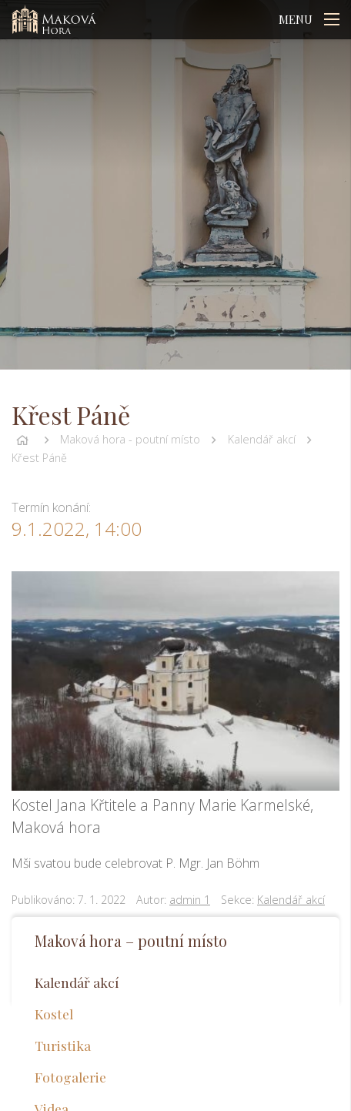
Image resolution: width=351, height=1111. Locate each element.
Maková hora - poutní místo (130, 439)
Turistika (63, 1045)
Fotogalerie (70, 1077)
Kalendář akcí (262, 439)
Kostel (54, 1013)
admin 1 (189, 899)
